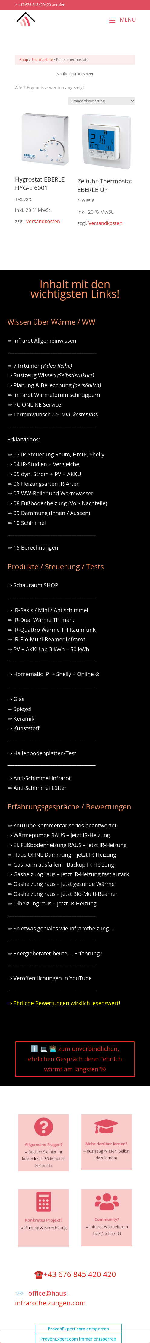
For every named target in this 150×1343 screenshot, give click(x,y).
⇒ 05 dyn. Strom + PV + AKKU (44, 474)
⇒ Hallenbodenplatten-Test (42, 753)
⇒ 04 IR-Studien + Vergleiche (43, 464)
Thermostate (42, 59)
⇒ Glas (16, 699)
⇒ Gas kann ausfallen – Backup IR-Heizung (61, 864)
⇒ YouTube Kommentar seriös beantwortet (62, 825)
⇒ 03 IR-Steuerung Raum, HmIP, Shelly (56, 454)
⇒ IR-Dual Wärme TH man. (41, 619)
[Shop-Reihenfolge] (101, 101)
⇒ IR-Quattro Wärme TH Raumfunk (52, 629)
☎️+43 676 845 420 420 (75, 1274)
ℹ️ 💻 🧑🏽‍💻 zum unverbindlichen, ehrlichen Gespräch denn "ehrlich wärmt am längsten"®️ (75, 1059)
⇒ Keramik (21, 718)
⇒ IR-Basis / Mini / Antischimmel (48, 610)
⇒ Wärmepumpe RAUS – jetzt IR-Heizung (59, 835)
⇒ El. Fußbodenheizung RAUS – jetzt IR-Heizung (67, 845)
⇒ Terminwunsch (53, 414)
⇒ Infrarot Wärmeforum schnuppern (54, 394)
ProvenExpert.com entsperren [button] (78, 1329)
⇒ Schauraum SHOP (33, 585)
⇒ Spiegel (20, 708)
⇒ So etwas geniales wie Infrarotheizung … (61, 928)
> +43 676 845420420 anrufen (40, 4)
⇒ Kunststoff (24, 728)
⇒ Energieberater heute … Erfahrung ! (55, 953)
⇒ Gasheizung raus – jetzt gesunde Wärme (61, 883)
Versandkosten (43, 221)
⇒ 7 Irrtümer (40, 365)
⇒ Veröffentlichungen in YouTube (50, 978)
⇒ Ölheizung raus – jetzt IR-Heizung (52, 903)
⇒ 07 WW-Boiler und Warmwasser (51, 493)
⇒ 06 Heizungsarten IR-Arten (44, 483)
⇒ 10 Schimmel (27, 522)
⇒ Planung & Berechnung (54, 385)
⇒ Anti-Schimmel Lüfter (37, 787)
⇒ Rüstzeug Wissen (51, 375)
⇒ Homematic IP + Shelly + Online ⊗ (54, 674)
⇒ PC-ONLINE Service (34, 404)
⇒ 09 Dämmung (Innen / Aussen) (49, 512)
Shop (24, 59)
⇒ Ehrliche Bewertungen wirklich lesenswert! (64, 1003)
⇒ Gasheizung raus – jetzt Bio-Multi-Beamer (63, 893)
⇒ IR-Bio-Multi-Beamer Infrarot (46, 639)
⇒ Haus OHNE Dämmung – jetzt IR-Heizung (62, 854)
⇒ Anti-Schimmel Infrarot (39, 778)
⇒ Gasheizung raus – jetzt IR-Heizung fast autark (68, 874)
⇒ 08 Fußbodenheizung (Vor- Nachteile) (57, 503)
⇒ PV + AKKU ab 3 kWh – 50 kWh (48, 649)
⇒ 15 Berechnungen (33, 547)
